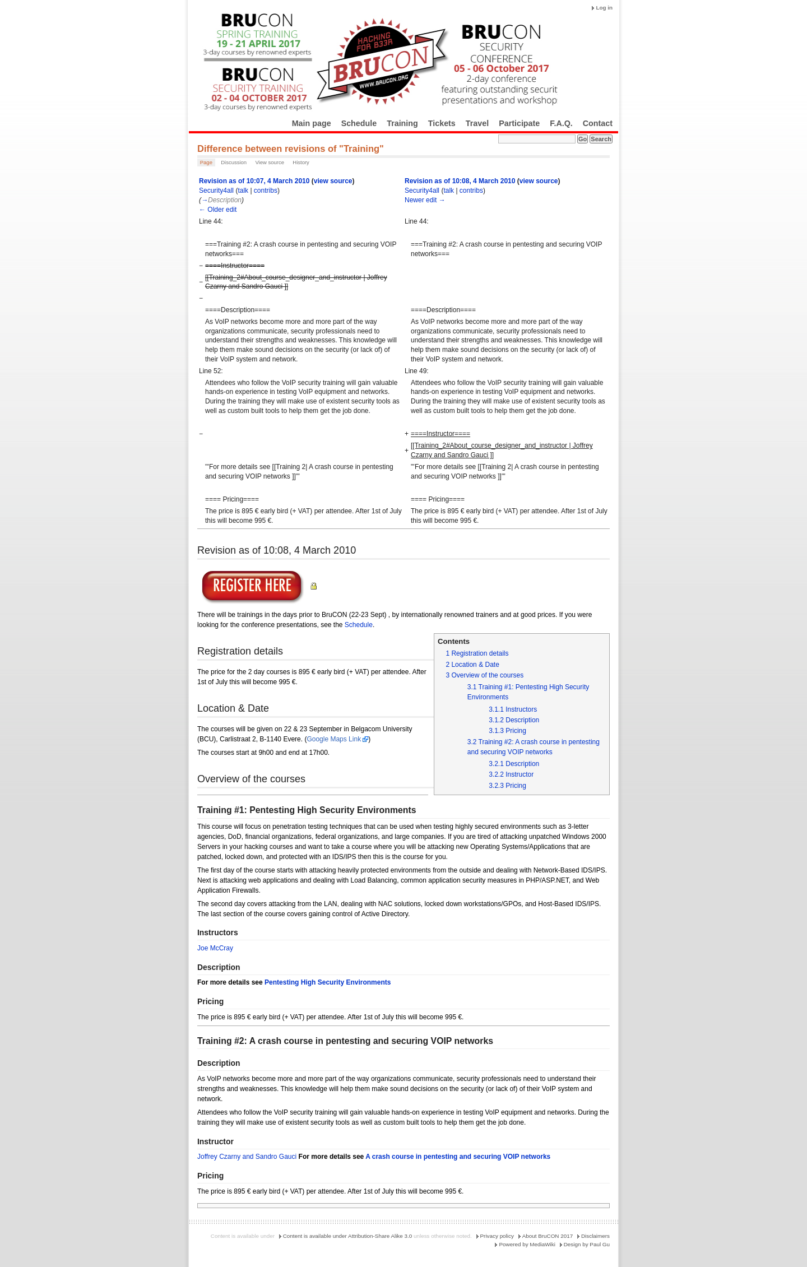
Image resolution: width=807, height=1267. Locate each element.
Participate (519, 123)
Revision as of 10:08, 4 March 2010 (460, 181)
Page (206, 162)
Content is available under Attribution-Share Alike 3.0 (347, 1236)
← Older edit (217, 210)
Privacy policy (497, 1236)
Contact (598, 123)
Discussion (234, 162)
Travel (477, 123)
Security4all (216, 190)
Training (402, 123)
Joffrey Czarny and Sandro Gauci (248, 1157)
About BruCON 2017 (547, 1236)
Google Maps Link (334, 739)
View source (269, 162)
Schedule (359, 123)
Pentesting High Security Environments (328, 982)
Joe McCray (215, 948)
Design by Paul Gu (587, 1244)
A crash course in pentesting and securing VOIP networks (457, 1157)
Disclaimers (595, 1236)
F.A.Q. (561, 123)
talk (243, 190)
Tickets (442, 123)
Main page (311, 123)
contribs (265, 190)
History (301, 162)
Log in (604, 7)
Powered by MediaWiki (527, 1244)
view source (333, 181)
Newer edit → (425, 200)
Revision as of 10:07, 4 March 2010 (254, 181)
